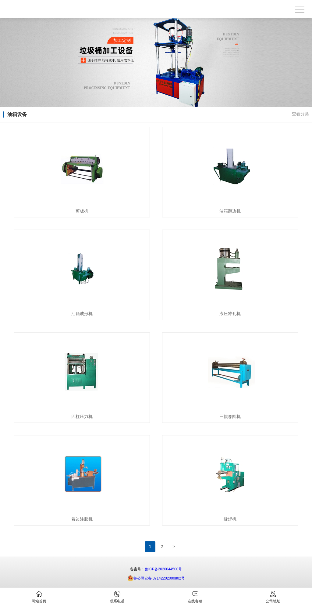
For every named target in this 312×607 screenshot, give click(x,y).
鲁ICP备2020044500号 (163, 569)
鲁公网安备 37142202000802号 (156, 578)
